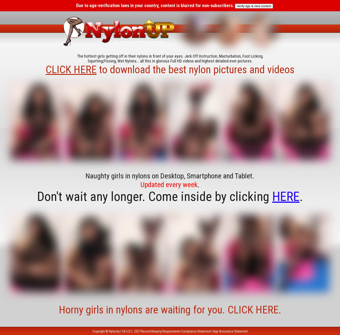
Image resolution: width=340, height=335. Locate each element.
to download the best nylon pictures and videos (170, 69)
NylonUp (114, 331)
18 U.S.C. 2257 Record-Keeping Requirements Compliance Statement (166, 331)
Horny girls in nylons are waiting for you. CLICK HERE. (170, 310)
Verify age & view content (254, 6)
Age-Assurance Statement (230, 331)
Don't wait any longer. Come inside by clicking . (170, 196)
